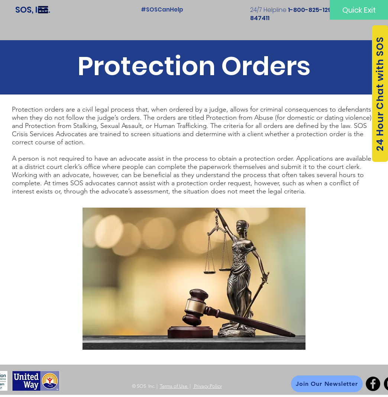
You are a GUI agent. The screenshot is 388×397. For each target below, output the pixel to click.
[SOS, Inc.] (32, 9)
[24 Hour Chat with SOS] (380, 93)
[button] (43, 9)
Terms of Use (174, 386)
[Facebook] (373, 384)
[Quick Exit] (359, 10)
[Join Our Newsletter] (327, 383)
